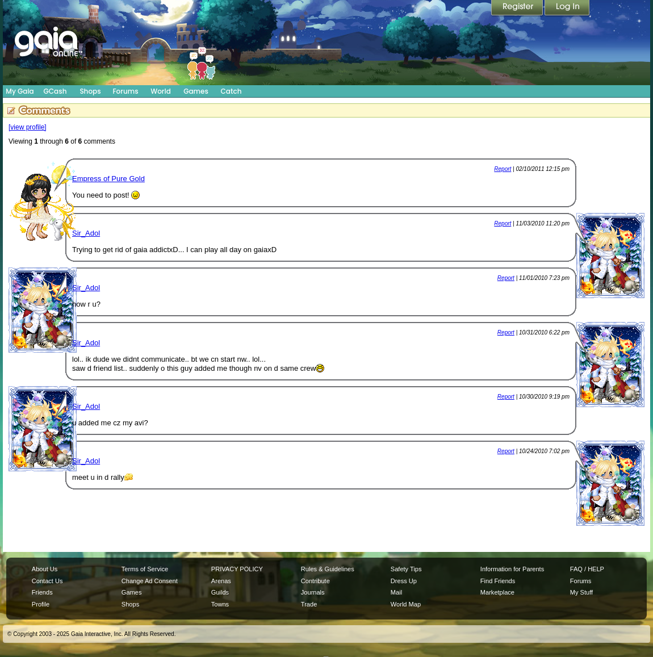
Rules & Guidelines (327, 569)
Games (195, 91)
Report (502, 169)
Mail (396, 592)
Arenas (221, 581)
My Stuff (581, 592)
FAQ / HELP (587, 569)
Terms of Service (145, 569)
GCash (55, 91)
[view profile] (28, 127)
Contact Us (47, 581)
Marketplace (497, 592)
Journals (313, 592)
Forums (125, 91)
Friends (42, 592)
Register (518, 8)
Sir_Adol (86, 233)
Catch (231, 91)
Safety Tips (406, 569)
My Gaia (20, 91)
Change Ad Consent (150, 581)
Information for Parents (512, 569)
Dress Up (404, 581)
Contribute (315, 581)
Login (567, 8)
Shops (90, 91)
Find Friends (497, 581)
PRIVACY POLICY (237, 569)
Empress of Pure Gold (108, 178)
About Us (44, 569)
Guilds (220, 592)
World (160, 91)
